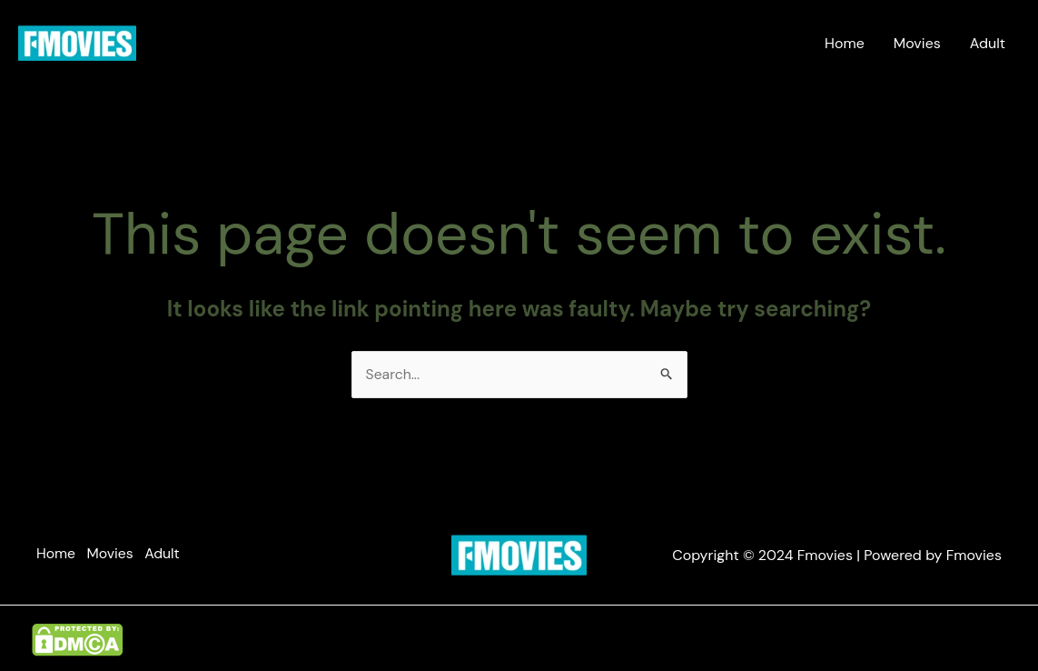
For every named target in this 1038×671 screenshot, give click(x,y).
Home (845, 43)
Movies (917, 43)
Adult (987, 43)
